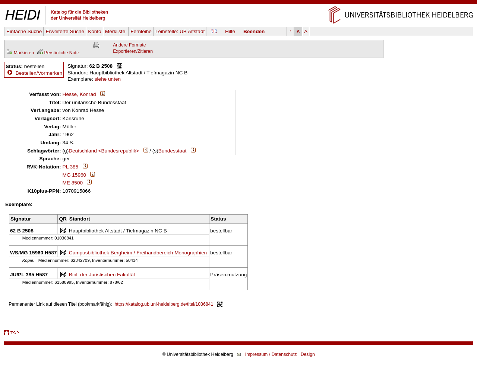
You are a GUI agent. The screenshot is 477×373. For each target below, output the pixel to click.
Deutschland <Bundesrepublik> (104, 151)
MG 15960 (74, 175)
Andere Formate (129, 45)
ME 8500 (73, 183)
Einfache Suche (24, 31)
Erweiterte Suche (64, 31)
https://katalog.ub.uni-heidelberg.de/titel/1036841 (164, 304)
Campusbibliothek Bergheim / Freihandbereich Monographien (138, 252)
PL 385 (71, 167)
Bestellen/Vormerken (39, 73)
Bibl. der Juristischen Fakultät (102, 274)
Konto (94, 31)
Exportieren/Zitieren (133, 51)
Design (308, 354)
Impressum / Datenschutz (271, 354)
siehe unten (108, 79)
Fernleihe (141, 31)
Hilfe (230, 31)
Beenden (254, 31)
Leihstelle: (180, 31)
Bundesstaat (172, 151)
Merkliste (116, 31)
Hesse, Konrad (79, 94)
